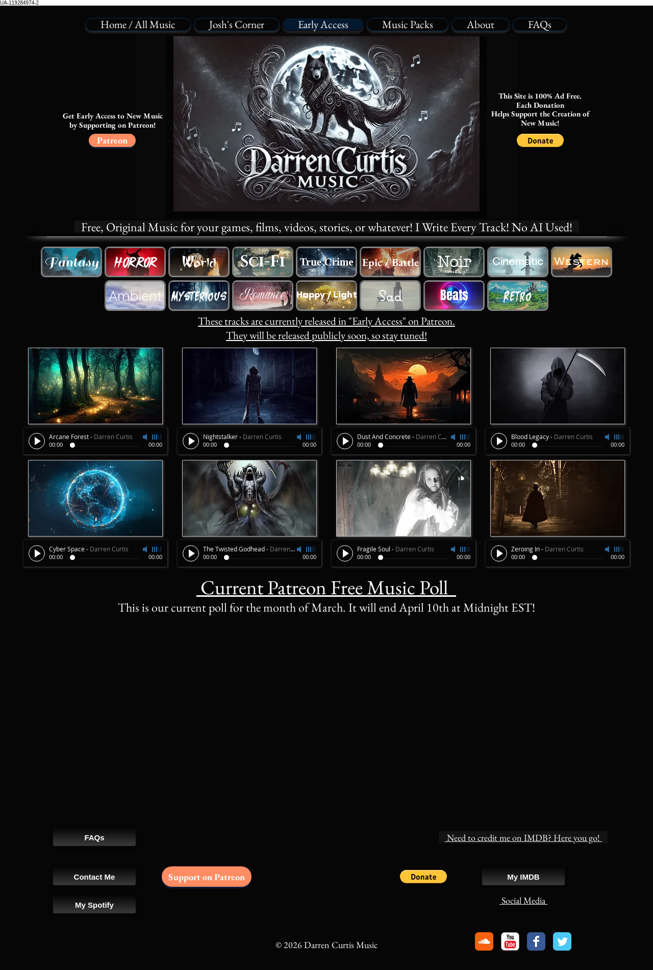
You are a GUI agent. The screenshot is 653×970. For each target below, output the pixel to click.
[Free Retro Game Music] (517, 295)
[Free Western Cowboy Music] (199, 262)
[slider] (157, 437)
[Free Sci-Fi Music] (262, 262)
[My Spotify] (94, 904)
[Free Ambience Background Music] (135, 295)
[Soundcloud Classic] (484, 941)
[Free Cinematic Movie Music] (517, 262)
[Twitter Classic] (562, 941)
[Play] (37, 441)
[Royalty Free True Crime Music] (326, 262)
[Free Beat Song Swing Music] (454, 295)
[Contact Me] (94, 876)
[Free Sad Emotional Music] (390, 295)
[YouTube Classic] (510, 941)
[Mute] (146, 437)
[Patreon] (112, 140)
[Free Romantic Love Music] (262, 295)
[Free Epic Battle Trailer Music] (390, 262)
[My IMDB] (523, 876)
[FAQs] (94, 837)
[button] (540, 140)
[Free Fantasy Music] (71, 262)
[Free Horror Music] (135, 262)
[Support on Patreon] (207, 876)
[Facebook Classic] (536, 941)
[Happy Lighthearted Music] (326, 295)
